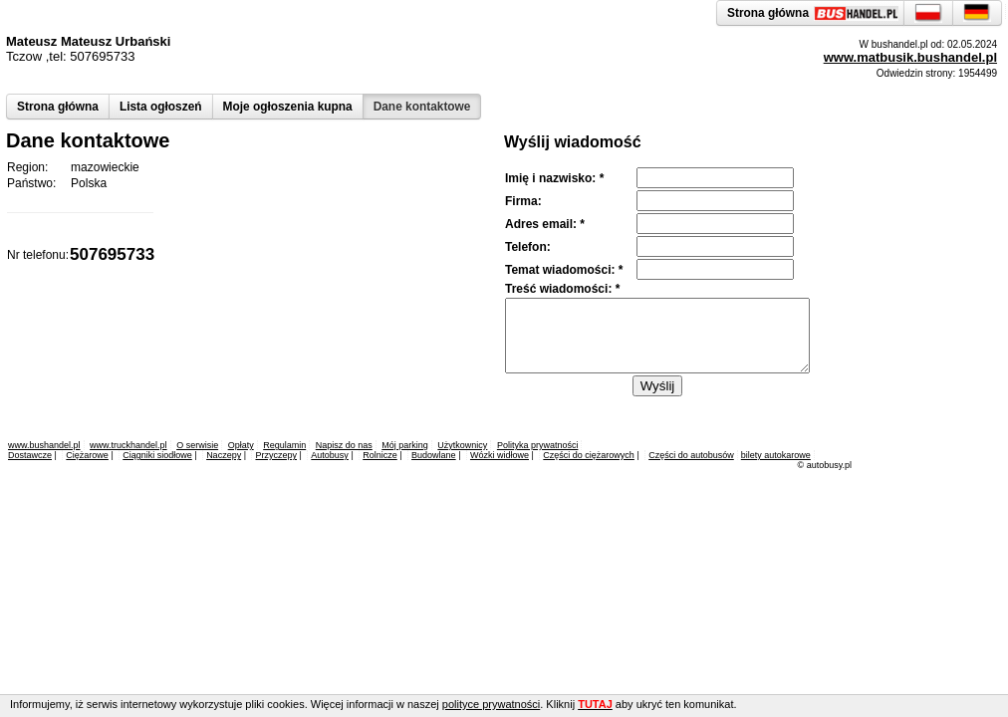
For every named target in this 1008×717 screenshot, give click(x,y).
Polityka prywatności (538, 445)
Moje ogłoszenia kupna (288, 107)
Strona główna (58, 107)
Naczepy (223, 455)
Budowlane (433, 455)
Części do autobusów (691, 455)
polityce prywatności (491, 704)
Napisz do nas (344, 445)
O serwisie (197, 445)
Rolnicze (380, 455)
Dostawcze (30, 455)
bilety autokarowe (776, 455)
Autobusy (330, 455)
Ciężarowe (87, 455)
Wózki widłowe (499, 455)
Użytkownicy (462, 445)
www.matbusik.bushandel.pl (910, 57)
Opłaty (241, 445)
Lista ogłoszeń (161, 107)
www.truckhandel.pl (128, 445)
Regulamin (284, 445)
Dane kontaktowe (422, 107)
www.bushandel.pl (44, 445)
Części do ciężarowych (588, 455)
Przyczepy (276, 455)
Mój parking (404, 445)
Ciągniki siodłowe (157, 455)
